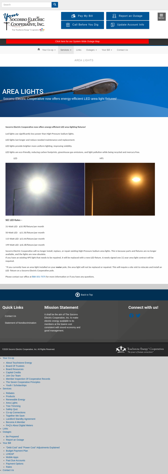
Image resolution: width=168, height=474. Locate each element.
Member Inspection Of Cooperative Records (28, 379)
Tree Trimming (13, 406)
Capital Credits (13, 372)
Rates (9, 467)
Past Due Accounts (15, 460)
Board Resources (14, 369)
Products (10, 396)
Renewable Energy (15, 399)
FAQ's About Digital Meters (19, 425)
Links (78, 50)
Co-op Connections (15, 412)
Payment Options (14, 463)
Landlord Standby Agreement (20, 419)
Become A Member (15, 422)
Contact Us (122, 50)
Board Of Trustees (15, 366)
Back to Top (87, 294)
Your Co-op (49, 50)
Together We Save (15, 415)
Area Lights (11, 402)
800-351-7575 (38, 276)
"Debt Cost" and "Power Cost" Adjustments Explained (33, 447)
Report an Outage (15, 439)
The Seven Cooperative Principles (23, 382)
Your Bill (107, 50)
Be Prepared (12, 436)
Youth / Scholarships (16, 385)
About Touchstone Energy (19, 362)
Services (65, 50)
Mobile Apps (12, 457)
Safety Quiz (12, 409)
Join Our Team (13, 375)
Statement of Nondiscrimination (20, 323)
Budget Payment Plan (17, 450)
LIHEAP (10, 454)
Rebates (10, 393)
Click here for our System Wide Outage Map (77, 41)
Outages (91, 50)
